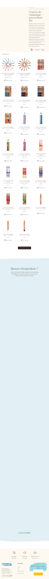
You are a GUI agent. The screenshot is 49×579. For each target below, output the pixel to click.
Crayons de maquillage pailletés (41, 155)
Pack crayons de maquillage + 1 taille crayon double (8, 74)
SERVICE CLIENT (35, 556)
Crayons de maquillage (40, 74)
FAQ (18, 569)
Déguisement (31, 7)
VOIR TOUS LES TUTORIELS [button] (24, 532)
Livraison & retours (21, 571)
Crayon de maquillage (41, 208)
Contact (19, 566)
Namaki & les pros (21, 573)
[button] (8, 64)
